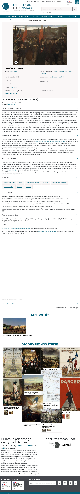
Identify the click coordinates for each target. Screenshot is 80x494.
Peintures (14, 87)
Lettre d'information (33, 1)
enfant (28, 187)
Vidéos (60, 16)
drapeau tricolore (9, 183)
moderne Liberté (11, 170)
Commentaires (8, 303)
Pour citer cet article (10, 215)
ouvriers (45, 183)
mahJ (3, 299)
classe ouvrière (8, 187)
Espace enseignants (48, 1)
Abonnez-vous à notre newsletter (42, 483)
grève (20, 183)
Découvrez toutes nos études (18, 20)
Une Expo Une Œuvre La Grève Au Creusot (13, 299)
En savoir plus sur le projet (28, 474)
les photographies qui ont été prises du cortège (50, 141)
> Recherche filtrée (46, 12)
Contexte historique (11, 108)
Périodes (34, 16)
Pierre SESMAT (11, 105)
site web (44, 73)
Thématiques (10, 16)
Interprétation (9, 158)
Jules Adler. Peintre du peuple (47, 231)
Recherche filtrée (48, 16)
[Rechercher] (57, 9)
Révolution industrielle (59, 183)
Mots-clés (23, 16)
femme (19, 187)
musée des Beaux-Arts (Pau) (63, 71)
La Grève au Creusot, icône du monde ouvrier (16, 229)
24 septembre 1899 (58, 77)
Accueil (5, 20)
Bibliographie (7, 192)
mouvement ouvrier (33, 183)
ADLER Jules (13, 71)
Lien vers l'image (11, 93)
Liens (4, 225)
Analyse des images (10, 135)
